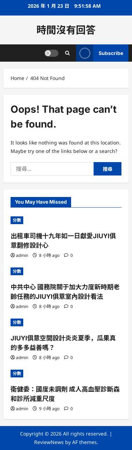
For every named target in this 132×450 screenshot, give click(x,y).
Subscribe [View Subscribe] (99, 53)
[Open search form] (67, 53)
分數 (17, 220)
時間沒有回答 (65, 30)
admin (22, 255)
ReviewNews (49, 442)
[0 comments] (68, 255)
